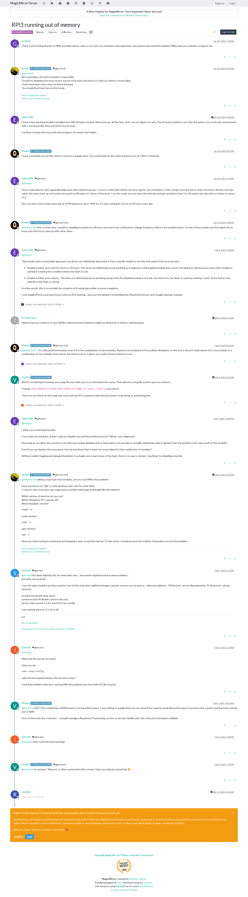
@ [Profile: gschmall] (27, 73)
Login (29, 836)
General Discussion (22, 32)
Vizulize (26, 377)
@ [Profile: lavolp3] (26, 575)
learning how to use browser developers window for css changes (48, 629)
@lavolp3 (37, 570)
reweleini (26, 792)
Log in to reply (228, 32)
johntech (26, 647)
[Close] (234, 813)
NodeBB (120, 886)
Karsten (147, 882)
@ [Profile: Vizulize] (27, 652)
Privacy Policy (129, 889)
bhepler (26, 151)
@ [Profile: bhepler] (27, 183)
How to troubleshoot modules (33, 95)
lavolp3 (25, 68)
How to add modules (30, 623)
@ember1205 (60, 222)
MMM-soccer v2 (28, 98)
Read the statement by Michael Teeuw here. (124, 15)
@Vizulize (38, 647)
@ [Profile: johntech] (28, 707)
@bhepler (40, 178)
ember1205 (27, 117)
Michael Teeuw (137, 878)
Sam (119, 882)
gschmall (26, 41)
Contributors (146, 886)
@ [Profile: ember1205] (29, 227)
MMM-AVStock (43, 98)
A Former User (29, 318)
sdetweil (26, 570)
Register (19, 836)
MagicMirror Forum (23, 3)
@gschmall (59, 68)
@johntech (59, 764)
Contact (115, 889)
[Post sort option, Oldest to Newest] (214, 32)
